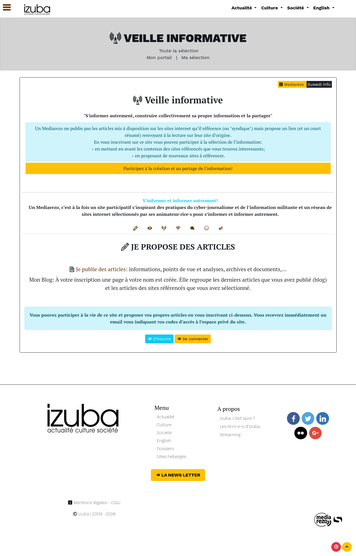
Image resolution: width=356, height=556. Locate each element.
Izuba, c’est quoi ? (237, 418)
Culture (164, 424)
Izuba (81, 514)
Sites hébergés (172, 456)
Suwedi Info (319, 84)
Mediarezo (292, 84)
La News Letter (178, 475)
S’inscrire (159, 338)
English (164, 440)
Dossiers (165, 448)
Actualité (166, 416)
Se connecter (193, 338)
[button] (4, 7)
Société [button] (296, 8)
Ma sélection (195, 57)
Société (164, 432)
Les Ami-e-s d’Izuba (240, 426)
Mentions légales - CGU (94, 502)
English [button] (322, 8)
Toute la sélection (177, 50)
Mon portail (159, 57)
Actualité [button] (242, 8)
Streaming (230, 434)
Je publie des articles (101, 269)
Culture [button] (270, 8)
